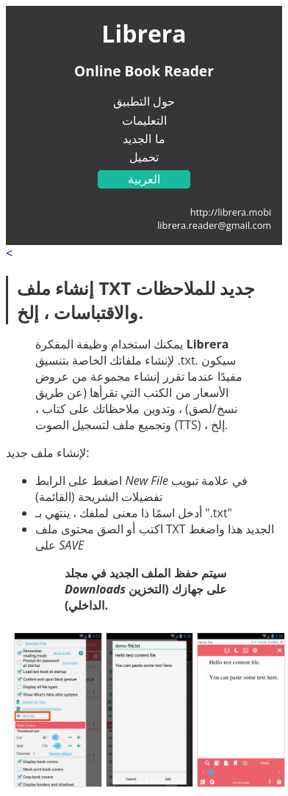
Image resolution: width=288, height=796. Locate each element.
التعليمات (144, 120)
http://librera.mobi (231, 212)
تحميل (144, 157)
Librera (143, 33)
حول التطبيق (144, 101)
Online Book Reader (144, 71)
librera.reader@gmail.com (214, 225)
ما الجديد (144, 139)
